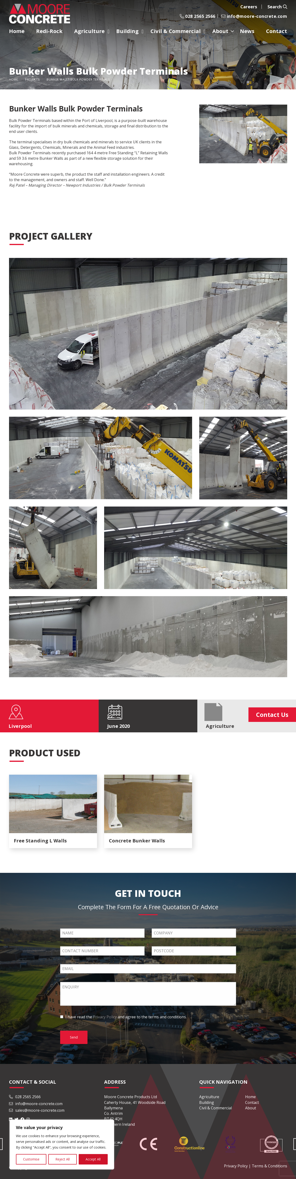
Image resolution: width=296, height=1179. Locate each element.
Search (277, 7)
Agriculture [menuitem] (89, 30)
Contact (252, 1102)
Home (13, 79)
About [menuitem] (220, 30)
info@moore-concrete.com (254, 16)
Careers (248, 7)
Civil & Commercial (215, 1108)
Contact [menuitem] (276, 30)
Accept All (93, 1159)
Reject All (62, 1159)
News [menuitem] (247, 30)
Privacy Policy (105, 1017)
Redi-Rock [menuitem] (49, 30)
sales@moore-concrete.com (36, 1110)
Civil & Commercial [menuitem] (175, 30)
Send (74, 1037)
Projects (32, 79)
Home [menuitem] (16, 30)
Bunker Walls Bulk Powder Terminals (78, 79)
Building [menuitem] (127, 30)
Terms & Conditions (269, 1166)
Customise (31, 1159)
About (250, 1108)
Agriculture (209, 1096)
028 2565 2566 (197, 16)
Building (206, 1102)
